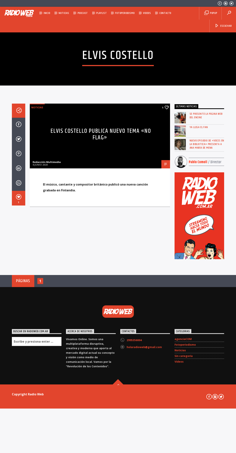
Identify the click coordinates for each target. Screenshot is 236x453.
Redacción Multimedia (47, 262)
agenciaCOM (183, 439)
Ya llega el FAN (199, 227)
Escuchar (223, 26)
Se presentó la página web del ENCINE (206, 216)
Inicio (47, 13)
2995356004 (134, 440)
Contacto (165, 13)
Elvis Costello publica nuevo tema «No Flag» (101, 235)
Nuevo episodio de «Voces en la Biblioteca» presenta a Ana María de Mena (207, 244)
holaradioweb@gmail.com (144, 447)
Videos (147, 13)
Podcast (83, 13)
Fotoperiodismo (125, 13)
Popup (210, 13)
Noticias (64, 13)
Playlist (101, 13)
